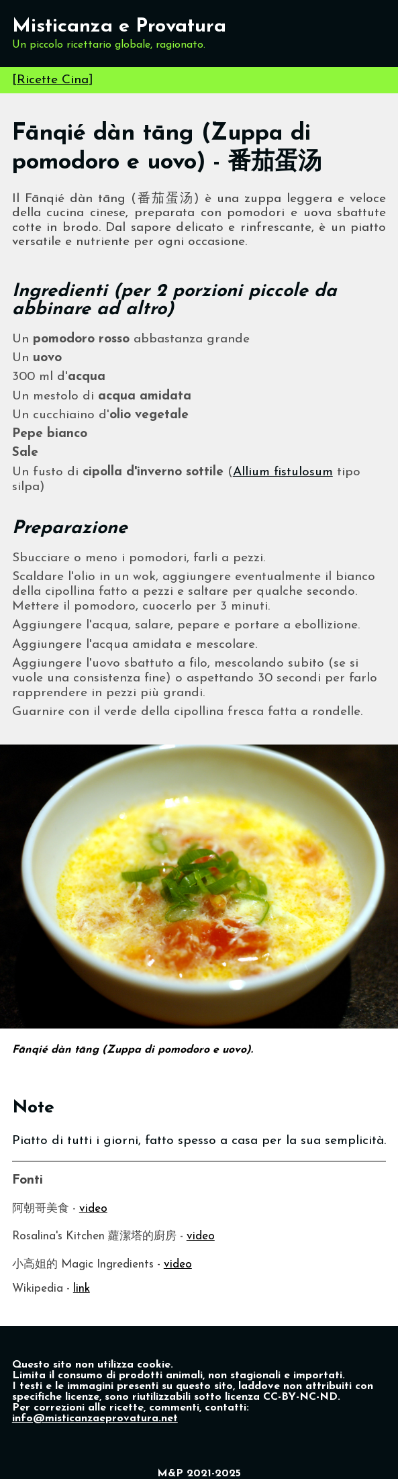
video (93, 1208)
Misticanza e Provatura (119, 26)
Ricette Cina (53, 80)
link (81, 1288)
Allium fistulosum (283, 472)
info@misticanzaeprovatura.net (95, 1418)
